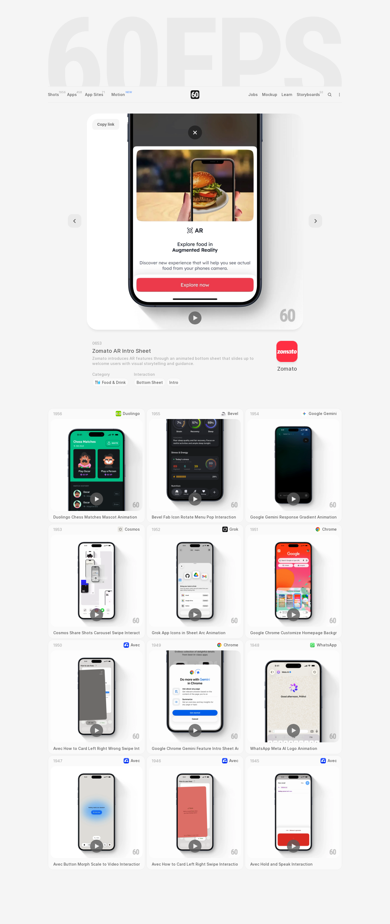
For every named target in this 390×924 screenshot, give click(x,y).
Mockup (269, 94)
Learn (287, 94)
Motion (118, 94)
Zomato (287, 368)
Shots (53, 94)
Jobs (253, 94)
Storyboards (308, 94)
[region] (195, 222)
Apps (72, 94)
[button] (195, 317)
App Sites (94, 94)
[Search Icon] (329, 94)
